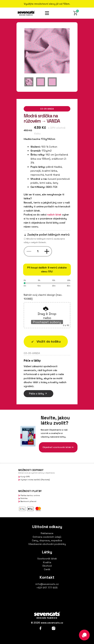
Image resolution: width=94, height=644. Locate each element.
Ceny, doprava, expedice (47, 540)
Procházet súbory (47, 322)
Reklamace (47, 533)
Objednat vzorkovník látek (58, 447)
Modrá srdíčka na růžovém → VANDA (42, 118)
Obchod (47, 565)
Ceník (47, 569)
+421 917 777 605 (47, 587)
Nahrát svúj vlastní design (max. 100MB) (43, 296)
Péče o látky (38, 393)
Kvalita (47, 562)
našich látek (54, 214)
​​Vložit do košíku (46, 341)
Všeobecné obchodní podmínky (47, 544)
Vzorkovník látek (47, 558)
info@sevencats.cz (47, 584)
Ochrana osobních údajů (47, 536)
